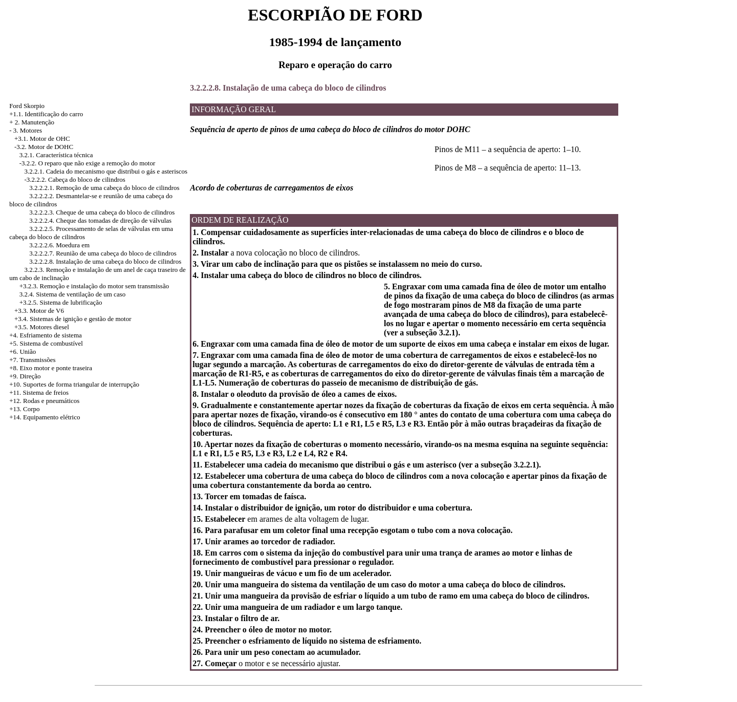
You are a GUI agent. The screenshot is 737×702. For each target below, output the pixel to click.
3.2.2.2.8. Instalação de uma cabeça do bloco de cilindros (105, 261)
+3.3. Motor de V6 (39, 310)
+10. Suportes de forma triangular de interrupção (74, 384)
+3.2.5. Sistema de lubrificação (60, 302)
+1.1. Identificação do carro (46, 114)
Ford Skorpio (27, 106)
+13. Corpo (24, 409)
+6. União (22, 351)
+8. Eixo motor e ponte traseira (50, 368)
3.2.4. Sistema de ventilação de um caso (72, 294)
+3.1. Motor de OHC (42, 138)
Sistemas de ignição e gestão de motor (81, 319)
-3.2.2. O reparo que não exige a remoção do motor (87, 163)
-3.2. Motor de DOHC (43, 147)
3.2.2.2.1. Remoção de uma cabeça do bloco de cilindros (104, 188)
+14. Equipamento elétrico (44, 417)
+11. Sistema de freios (39, 392)
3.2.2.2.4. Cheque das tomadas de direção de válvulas (100, 220)
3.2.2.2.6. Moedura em (59, 245)
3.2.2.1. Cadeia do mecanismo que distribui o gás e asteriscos (105, 171)
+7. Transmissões (32, 360)
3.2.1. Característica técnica (56, 155)
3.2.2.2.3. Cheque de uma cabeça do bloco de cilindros (102, 212)
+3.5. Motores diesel (41, 327)
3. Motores (27, 130)
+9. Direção (24, 376)
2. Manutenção (34, 122)
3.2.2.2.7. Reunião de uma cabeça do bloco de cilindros (103, 253)
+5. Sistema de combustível (46, 343)
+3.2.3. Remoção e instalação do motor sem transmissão (94, 286)
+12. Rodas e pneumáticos (44, 401)
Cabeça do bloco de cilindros (86, 179)
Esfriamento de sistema (50, 335)
